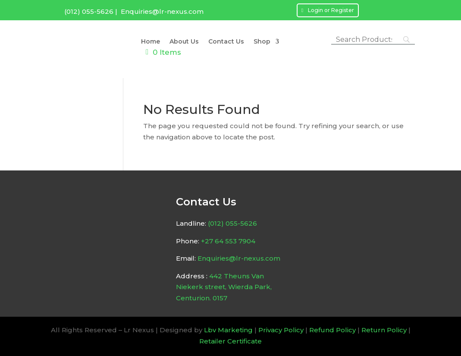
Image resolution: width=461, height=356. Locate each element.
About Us (184, 41)
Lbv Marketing (228, 330)
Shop (262, 41)
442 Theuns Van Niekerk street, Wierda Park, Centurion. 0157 (224, 287)
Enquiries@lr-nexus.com (162, 11)
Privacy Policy (281, 330)
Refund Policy (332, 330)
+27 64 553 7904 (228, 241)
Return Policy (384, 330)
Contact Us (226, 41)
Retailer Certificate (230, 341)
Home (150, 41)
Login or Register (331, 10)
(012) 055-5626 (88, 11)
